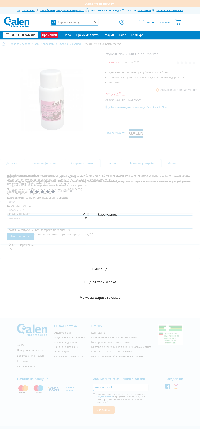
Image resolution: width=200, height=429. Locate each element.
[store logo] (16, 22)
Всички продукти (20, 34)
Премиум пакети (87, 35)
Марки (109, 35)
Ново (67, 35)
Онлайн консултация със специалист (62, 10)
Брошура (137, 35)
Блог (122, 35)
